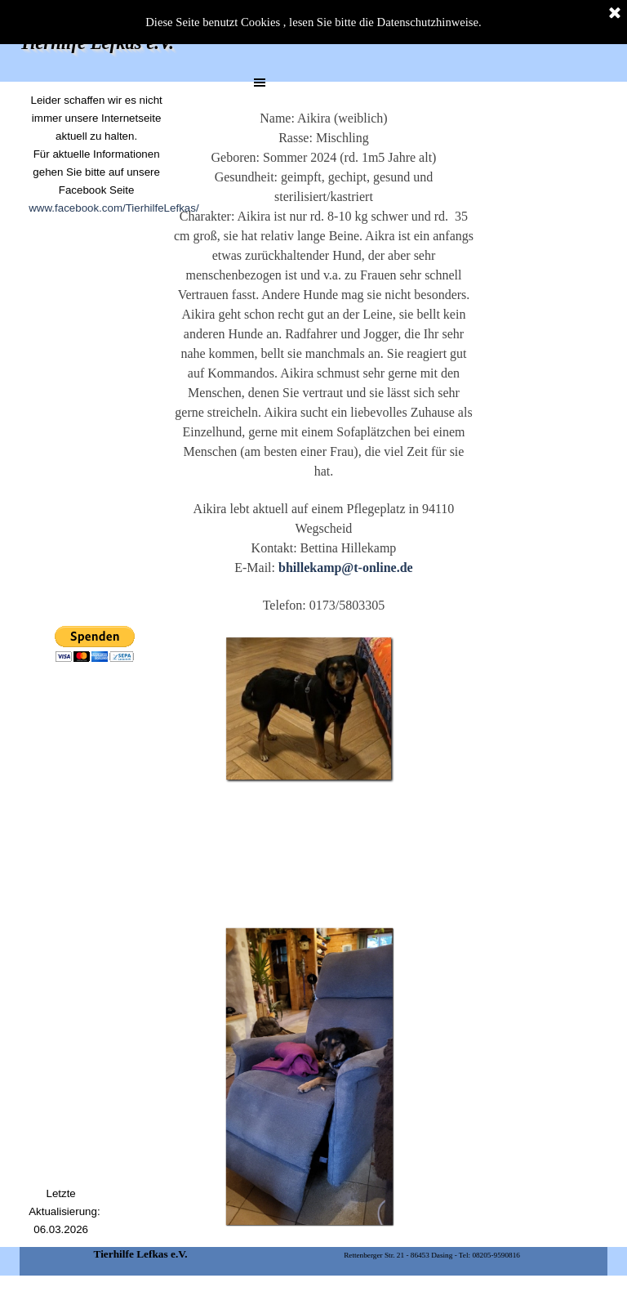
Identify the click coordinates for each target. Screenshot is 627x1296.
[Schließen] (615, 14)
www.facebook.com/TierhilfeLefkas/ (113, 208)
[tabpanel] (96, 171)
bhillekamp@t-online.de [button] (345, 567)
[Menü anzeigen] (260, 83)
